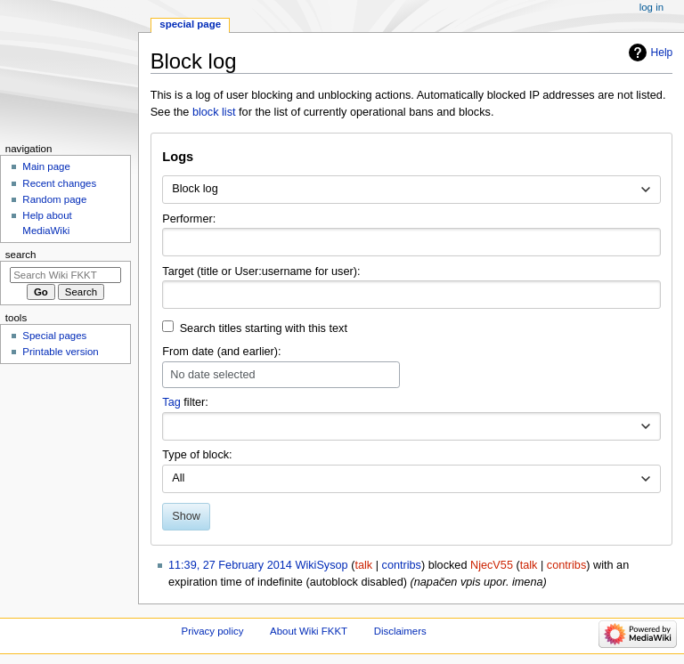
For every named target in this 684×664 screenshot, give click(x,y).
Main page (46, 166)
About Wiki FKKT (308, 631)
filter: (185, 402)
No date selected (212, 374)
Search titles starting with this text (263, 328)
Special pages (54, 335)
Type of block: (197, 455)
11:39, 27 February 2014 (230, 565)
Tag (171, 402)
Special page (190, 24)
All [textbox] (178, 478)
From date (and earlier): (221, 351)
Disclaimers (400, 631)
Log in (651, 7)
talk (363, 565)
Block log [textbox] (194, 188)
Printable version (60, 351)
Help (662, 52)
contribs (401, 565)
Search (21, 254)
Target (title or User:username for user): (261, 271)
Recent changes (59, 183)
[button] (646, 426)
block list (214, 112)
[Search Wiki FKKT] (65, 275)
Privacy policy (213, 631)
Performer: (189, 219)
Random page (54, 199)
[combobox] (411, 189)
